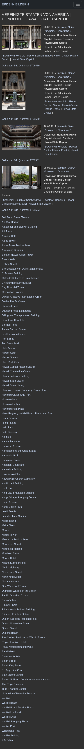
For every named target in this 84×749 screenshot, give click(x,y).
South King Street (11, 665)
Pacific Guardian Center (15, 595)
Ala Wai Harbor (10, 222)
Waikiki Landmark (11, 712)
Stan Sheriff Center (12, 675)
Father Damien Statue (39, 55)
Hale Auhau (8, 348)
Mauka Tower (9, 535)
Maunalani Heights (12, 549)
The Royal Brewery (12, 684)
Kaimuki (6, 436)
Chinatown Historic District (16, 282)
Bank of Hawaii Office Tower (17, 254)
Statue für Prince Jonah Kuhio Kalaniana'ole (26, 679)
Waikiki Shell (9, 717)
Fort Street (8, 338)
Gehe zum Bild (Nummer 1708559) (21, 65)
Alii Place (7, 231)
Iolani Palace (9, 422)
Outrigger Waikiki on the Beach (19, 591)
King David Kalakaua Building (18, 493)
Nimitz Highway (10, 567)
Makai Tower (9, 525)
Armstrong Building (12, 250)
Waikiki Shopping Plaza (15, 721)
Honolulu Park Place (13, 408)
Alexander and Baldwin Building (19, 226)
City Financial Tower (13, 287)
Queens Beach (10, 633)
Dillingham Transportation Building (21, 315)
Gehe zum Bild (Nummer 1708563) (21, 210)
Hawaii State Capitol (22, 59)
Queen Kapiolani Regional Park (19, 619)
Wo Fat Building (10, 735)
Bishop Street (9, 264)
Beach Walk (8, 259)
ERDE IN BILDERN (15, 4)
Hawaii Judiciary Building (15, 376)
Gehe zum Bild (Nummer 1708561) (21, 160)
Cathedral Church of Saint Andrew (22, 200)
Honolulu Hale (10, 399)
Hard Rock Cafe (11, 362)
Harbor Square (10, 357)
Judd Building (9, 432)
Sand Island (8, 651)
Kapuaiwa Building (12, 469)
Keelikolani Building (12, 483)
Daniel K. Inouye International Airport (22, 296)
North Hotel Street (12, 572)
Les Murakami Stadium (14, 516)
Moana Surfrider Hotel (14, 563)
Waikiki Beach (9, 703)
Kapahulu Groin (10, 455)
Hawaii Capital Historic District (18, 366)
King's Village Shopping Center (19, 497)
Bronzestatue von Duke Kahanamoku (22, 268)
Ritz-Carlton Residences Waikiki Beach (23, 637)
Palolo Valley (9, 600)
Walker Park (8, 726)
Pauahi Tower (9, 605)
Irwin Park (7, 427)
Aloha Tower (9, 240)
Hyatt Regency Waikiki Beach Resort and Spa (27, 413)
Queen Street (9, 628)
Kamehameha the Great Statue (19, 450)
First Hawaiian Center (14, 334)
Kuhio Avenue (9, 502)
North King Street (11, 577)
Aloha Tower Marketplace (16, 245)
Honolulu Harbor (11, 404)
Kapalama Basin (11, 460)
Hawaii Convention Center (16, 371)
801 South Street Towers (15, 217)
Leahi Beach (9, 511)
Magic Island (9, 521)
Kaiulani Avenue (11, 441)
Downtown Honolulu (14, 55)
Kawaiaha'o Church (12, 474)
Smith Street (9, 661)
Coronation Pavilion (12, 292)
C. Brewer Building (12, 273)
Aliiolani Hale (9, 236)
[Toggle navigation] (77, 4)
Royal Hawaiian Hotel (14, 642)
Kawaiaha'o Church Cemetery (18, 478)
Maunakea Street (11, 544)
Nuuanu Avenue (11, 581)
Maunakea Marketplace (15, 539)
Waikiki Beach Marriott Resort (18, 707)
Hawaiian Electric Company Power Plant (24, 390)
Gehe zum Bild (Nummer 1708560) (21, 119)
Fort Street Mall (10, 343)
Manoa (5, 530)
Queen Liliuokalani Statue (16, 623)
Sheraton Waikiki (11, 656)
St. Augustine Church (13, 670)
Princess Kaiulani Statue (15, 614)
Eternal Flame (9, 324)
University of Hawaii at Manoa (18, 693)
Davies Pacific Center (14, 301)
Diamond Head (10, 306)
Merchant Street (11, 553)
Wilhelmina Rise (11, 731)
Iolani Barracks (10, 418)
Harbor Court (9, 352)
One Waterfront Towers (14, 586)
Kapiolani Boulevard (13, 464)
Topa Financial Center (14, 689)
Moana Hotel (9, 558)
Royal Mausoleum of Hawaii (17, 647)
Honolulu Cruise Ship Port (16, 394)
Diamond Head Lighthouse (16, 310)
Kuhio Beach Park (12, 507)
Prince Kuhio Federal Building (18, 609)
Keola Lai (7, 488)
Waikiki (6, 698)
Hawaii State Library (13, 385)
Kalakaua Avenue (11, 446)
